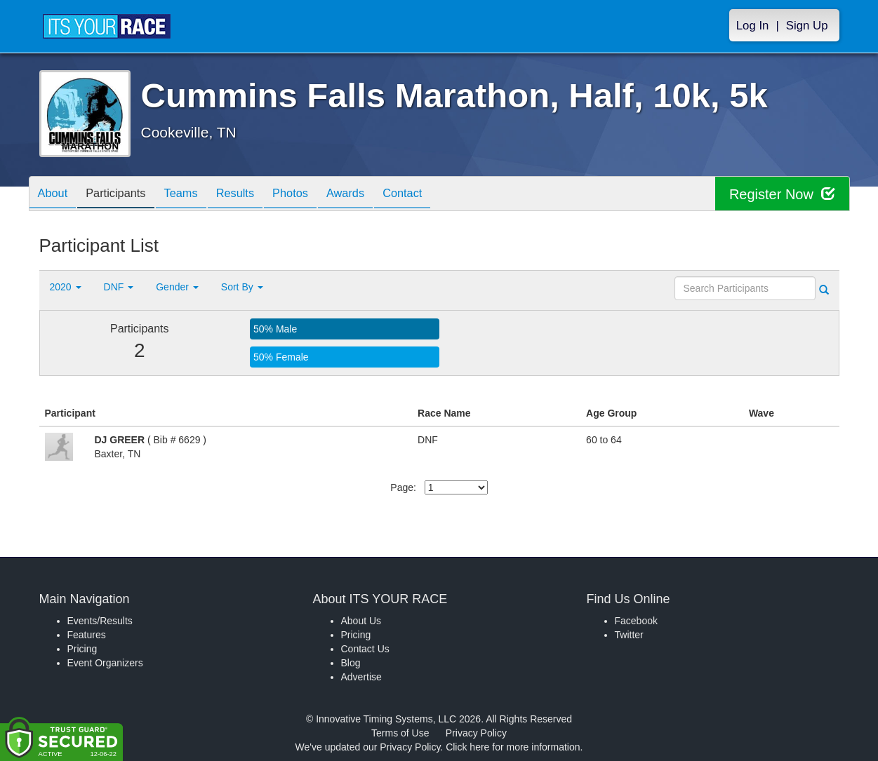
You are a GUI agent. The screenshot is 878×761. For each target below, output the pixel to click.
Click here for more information (513, 747)
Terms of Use (400, 733)
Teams (194, 194)
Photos (313, 194)
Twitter (629, 634)
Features (86, 634)
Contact (436, 194)
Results (253, 194)
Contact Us (365, 648)
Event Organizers (105, 662)
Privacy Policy (476, 733)
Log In (752, 25)
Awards (374, 194)
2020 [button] (65, 286)
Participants (123, 194)
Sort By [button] (242, 286)
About (55, 194)
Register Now (782, 194)
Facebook (636, 620)
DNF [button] (119, 286)
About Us (361, 620)
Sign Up (807, 25)
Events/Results (100, 620)
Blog (351, 662)
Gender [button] (177, 286)
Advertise (361, 676)
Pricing (82, 648)
